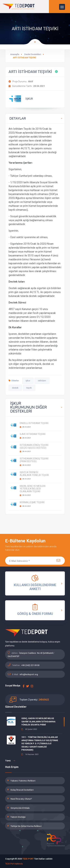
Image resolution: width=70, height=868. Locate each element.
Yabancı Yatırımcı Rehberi (23, 780)
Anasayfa (14, 54)
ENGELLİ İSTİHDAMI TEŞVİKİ (34, 423)
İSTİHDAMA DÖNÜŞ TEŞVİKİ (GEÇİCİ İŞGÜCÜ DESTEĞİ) (34, 446)
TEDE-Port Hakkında (14, 864)
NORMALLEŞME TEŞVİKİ (32, 502)
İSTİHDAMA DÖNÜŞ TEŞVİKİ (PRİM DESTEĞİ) (34, 460)
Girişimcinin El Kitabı (20, 808)
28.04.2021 (25, 427)
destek (15, 388)
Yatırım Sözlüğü (18, 817)
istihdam (42, 380)
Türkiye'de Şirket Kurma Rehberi (26, 826)
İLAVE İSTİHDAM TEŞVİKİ (33, 434)
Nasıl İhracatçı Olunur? (21, 799)
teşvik (29, 388)
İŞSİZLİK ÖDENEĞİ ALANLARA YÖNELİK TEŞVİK (34, 473)
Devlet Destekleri (32, 54)
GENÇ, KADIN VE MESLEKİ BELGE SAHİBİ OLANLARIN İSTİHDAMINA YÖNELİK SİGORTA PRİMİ (38, 721)
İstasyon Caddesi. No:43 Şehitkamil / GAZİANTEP (31, 654)
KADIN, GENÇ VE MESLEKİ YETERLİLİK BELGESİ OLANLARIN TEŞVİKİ (33, 489)
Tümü (10, 761)
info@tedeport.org (29, 674)
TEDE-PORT (28, 859)
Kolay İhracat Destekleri (22, 790)
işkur (28, 380)
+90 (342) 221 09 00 (30, 665)
